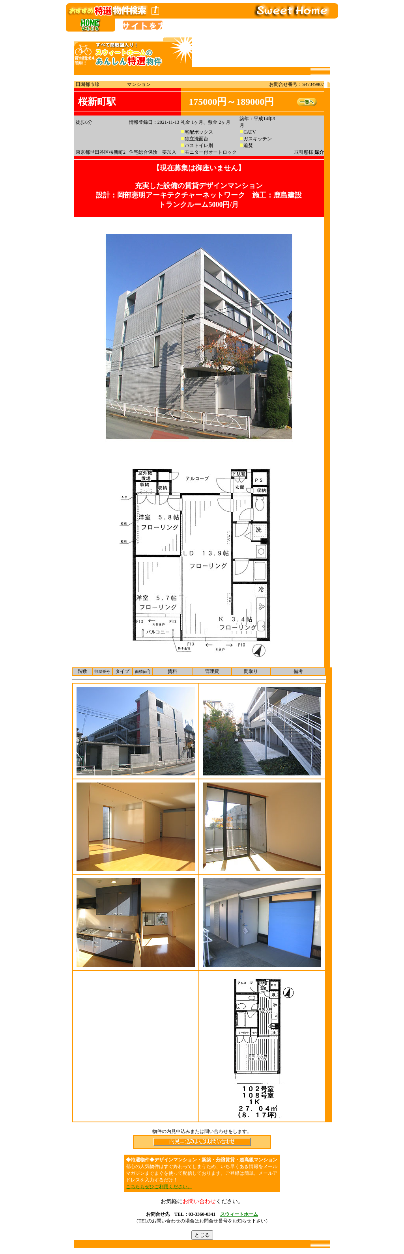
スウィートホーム (239, 1214)
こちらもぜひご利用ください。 (159, 1186)
